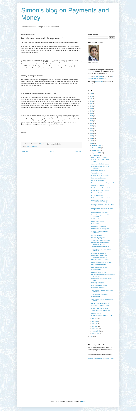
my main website (98, 76)
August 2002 (95, 155)
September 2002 (96, 153)
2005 (91, 136)
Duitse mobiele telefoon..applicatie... (101, 198)
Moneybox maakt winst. (98, 180)
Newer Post (25, 151)
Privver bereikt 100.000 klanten (100, 190)
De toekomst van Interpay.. (99, 226)
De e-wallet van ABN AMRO (99, 267)
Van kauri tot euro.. (96, 173)
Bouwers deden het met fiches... (100, 175)
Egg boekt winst (95, 296)
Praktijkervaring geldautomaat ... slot (101, 315)
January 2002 (96, 333)
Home (52, 151)
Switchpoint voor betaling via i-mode (101, 262)
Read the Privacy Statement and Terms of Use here (101, 358)
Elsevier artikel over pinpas (99, 285)
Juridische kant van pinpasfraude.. (101, 310)
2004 (91, 138)
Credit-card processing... (98, 221)
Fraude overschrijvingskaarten (99, 308)
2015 (91, 116)
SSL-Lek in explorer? (97, 235)
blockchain (91, 71)
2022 (91, 98)
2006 (91, 133)
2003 (91, 141)
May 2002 (95, 323)
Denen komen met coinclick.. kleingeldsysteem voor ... (99, 256)
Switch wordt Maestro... (98, 219)
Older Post (78, 151)
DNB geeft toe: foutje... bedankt (100, 260)
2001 (91, 336)
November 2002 (96, 148)
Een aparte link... (96, 313)
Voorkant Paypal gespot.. (98, 238)
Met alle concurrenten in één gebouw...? (102, 183)
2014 (91, 118)
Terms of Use (99, 81)
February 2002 (96, 331)
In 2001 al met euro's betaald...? (100, 188)
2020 (91, 103)
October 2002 (96, 150)
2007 (91, 131)
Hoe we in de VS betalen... (98, 178)
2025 (91, 93)
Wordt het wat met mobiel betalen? (101, 240)
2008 (91, 128)
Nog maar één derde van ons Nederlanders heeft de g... (99, 201)
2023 (91, 96)
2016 (91, 113)
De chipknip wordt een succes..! (100, 212)
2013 (91, 121)
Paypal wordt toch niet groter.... (100, 303)
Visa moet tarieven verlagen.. (99, 294)
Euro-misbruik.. (95, 224)
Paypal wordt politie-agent (98, 193)
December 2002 (96, 145)
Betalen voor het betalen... (98, 287)
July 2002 (95, 318)
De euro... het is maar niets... (99, 157)
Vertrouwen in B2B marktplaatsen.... (101, 229)
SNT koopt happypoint (97, 282)
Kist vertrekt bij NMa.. (97, 195)
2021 (91, 101)
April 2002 (95, 326)
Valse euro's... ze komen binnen (100, 305)
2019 (91, 106)
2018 (91, 108)
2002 (91, 143)
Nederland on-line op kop (98, 272)
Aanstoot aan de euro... (98, 185)
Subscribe (91, 86)
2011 (91, 126)
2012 (91, 123)
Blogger (83, 401)
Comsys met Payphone (98, 170)
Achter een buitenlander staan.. (100, 164)
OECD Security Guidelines (98, 264)
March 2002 (95, 328)
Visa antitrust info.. (96, 269)
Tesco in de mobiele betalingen (100, 246)
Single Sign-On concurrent (98, 253)
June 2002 (95, 321)
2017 (91, 111)
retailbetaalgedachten (31, 146)
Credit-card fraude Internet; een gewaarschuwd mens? (100, 243)
